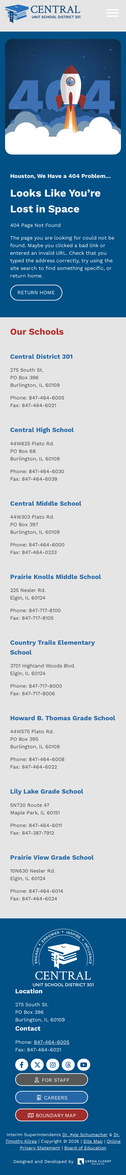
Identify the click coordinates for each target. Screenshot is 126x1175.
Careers (55, 1098)
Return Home (36, 292)
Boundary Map (56, 1115)
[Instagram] (52, 1065)
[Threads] (68, 1065)
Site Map (93, 1141)
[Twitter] (37, 1065)
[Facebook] (21, 1065)
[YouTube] (83, 1065)
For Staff (56, 1080)
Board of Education (85, 1147)
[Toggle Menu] (112, 13)
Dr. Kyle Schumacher (85, 1134)
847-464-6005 (51, 1042)
